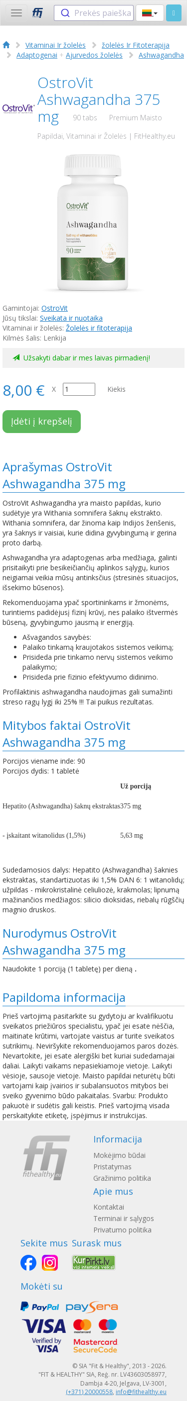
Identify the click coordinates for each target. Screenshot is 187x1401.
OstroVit (54, 308)
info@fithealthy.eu (141, 1392)
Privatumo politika (122, 1229)
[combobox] (94, 13)
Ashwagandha (161, 55)
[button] (150, 12)
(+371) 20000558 (89, 1392)
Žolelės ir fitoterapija (99, 328)
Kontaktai (108, 1207)
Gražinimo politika (122, 1178)
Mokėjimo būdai (119, 1155)
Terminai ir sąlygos (123, 1218)
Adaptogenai (36, 55)
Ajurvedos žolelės (94, 55)
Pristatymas (112, 1166)
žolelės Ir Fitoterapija (136, 45)
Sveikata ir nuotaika (71, 318)
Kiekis (116, 389)
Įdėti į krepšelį (41, 421)
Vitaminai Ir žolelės (55, 45)
